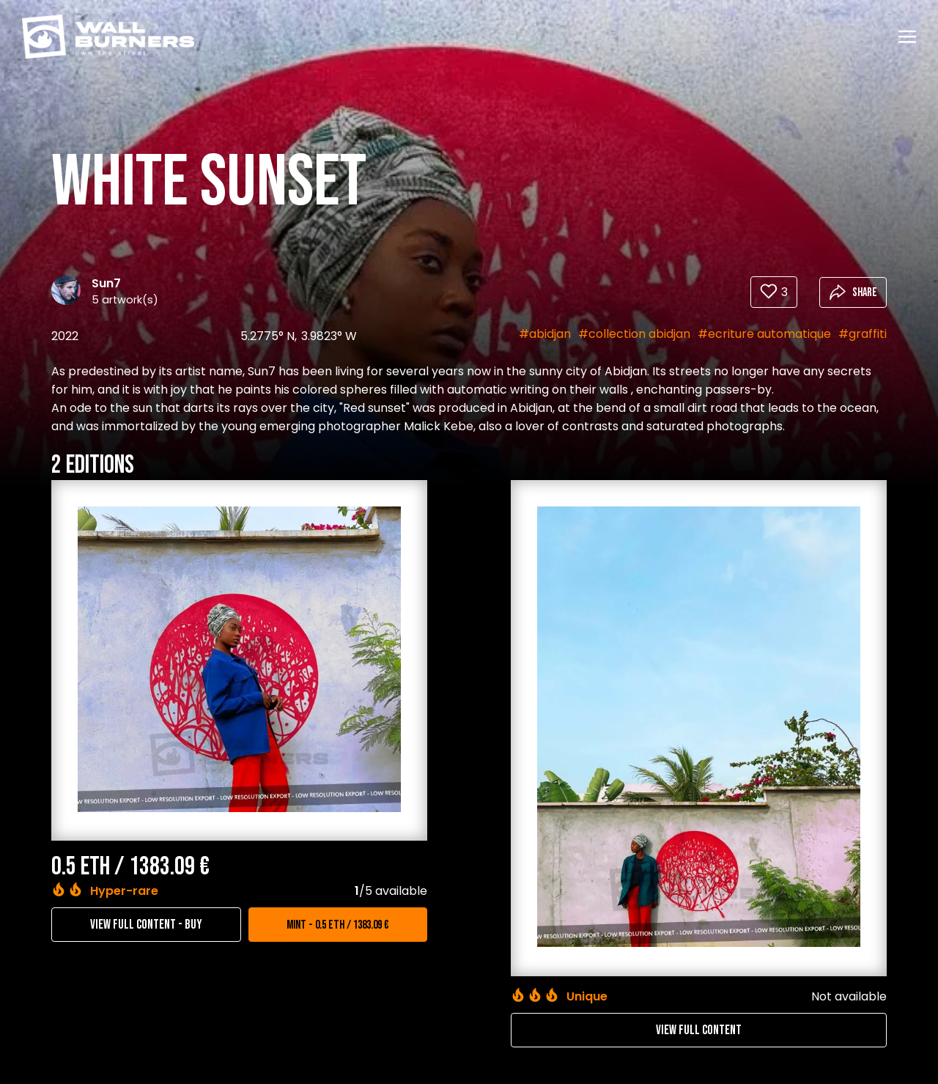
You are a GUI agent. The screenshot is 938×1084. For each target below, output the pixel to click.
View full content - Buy (146, 924)
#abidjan (545, 333)
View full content (699, 1030)
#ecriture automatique (764, 333)
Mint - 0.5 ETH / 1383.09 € (338, 925)
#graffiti (862, 333)
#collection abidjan (634, 333)
